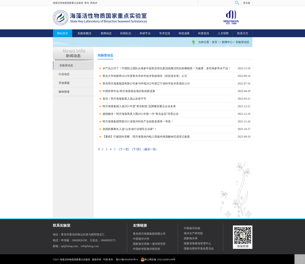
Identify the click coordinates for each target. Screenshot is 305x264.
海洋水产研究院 (193, 233)
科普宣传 (203, 33)
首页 (214, 42)
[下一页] (124, 149)
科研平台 (145, 33)
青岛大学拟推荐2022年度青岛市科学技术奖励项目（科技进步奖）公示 (145, 76)
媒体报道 (64, 91)
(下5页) (136, 149)
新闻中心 (227, 42)
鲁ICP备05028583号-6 (127, 259)
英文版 (246, 3)
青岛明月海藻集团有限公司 (149, 233)
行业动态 (64, 74)
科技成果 (184, 33)
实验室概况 (84, 33)
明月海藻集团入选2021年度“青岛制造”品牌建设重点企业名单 (139, 106)
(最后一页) (150, 149)
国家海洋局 (190, 238)
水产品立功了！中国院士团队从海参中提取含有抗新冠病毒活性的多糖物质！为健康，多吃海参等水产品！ (167, 68)
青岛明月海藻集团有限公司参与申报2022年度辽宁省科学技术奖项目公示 (146, 83)
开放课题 (64, 83)
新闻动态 (106, 33)
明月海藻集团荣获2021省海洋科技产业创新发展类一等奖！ (138, 121)
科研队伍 (125, 33)
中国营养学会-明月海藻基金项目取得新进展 (129, 91)
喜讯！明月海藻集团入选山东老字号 (124, 98)
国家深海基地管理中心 (197, 243)
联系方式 (242, 33)
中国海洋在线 (192, 228)
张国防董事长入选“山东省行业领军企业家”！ (130, 129)
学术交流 (164, 33)
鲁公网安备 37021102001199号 (158, 259)
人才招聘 (223, 33)
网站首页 (62, 33)
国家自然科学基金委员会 (199, 248)
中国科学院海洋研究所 (146, 248)
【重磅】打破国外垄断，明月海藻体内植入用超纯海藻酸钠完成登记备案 (146, 136)
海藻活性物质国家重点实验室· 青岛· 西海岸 (75, 3)
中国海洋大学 (141, 238)
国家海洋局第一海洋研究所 (149, 243)
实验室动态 (242, 42)
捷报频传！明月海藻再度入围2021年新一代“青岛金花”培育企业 (141, 113)
